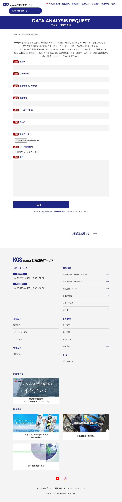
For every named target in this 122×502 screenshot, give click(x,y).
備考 (21, 157)
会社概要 (86, 325)
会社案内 (95, 4)
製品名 (22, 122)
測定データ (24, 134)
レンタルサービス (36, 332)
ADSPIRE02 (52, 4)
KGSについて (86, 339)
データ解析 (36, 339)
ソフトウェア (86, 303)
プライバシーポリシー (76, 488)
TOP (15, 34)
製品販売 (36, 325)
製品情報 (66, 4)
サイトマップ (42, 488)
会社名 (22, 62)
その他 (86, 310)
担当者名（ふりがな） (29, 86)
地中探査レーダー (86, 289)
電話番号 (23, 98)
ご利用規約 (57, 488)
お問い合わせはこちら (25, 11)
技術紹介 (85, 4)
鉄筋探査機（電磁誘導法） (86, 282)
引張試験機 (86, 296)
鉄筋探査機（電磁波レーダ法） (86, 274)
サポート (115, 4)
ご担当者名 (24, 74)
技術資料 (36, 354)
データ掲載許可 (26, 147)
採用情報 (105, 4)
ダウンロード (86, 361)
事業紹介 (75, 4)
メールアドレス (26, 110)
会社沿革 (86, 332)
